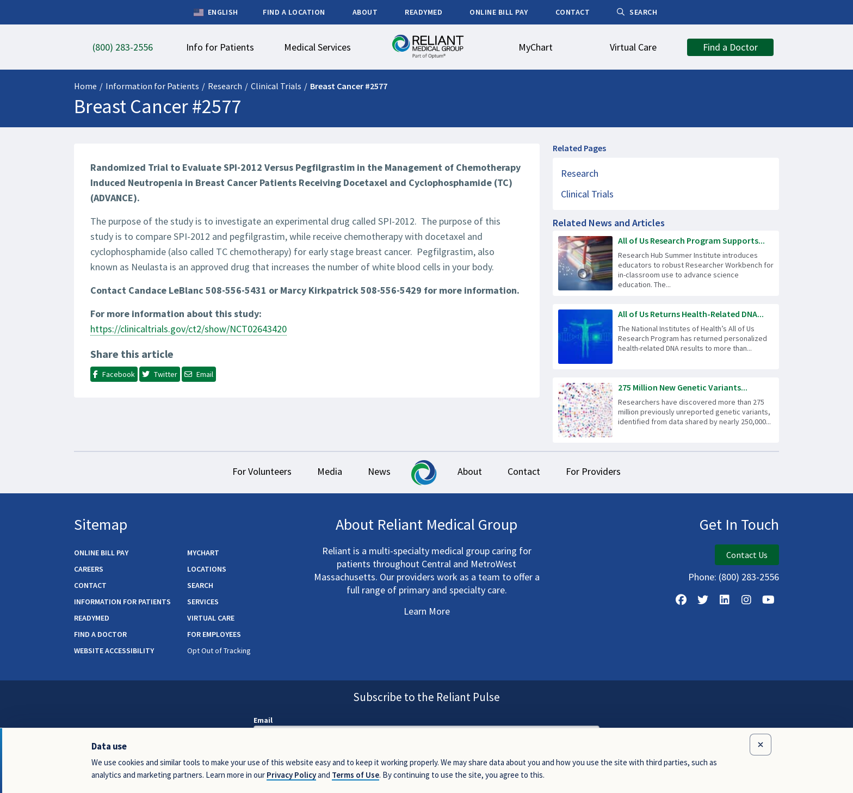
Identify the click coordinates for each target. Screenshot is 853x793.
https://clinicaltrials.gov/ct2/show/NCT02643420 (188, 329)
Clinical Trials (276, 85)
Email (263, 721)
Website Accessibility (114, 651)
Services (203, 603)
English (215, 12)
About (473, 472)
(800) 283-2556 (749, 578)
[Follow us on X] (703, 601)
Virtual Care (210, 619)
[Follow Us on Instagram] (746, 601)
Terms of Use (355, 775)
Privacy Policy (291, 775)
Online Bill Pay (101, 554)
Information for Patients (152, 85)
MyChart (203, 554)
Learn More (427, 612)
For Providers (611, 472)
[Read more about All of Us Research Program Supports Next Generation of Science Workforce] (666, 263)
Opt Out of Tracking (219, 651)
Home (85, 85)
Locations (206, 570)
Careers (88, 570)
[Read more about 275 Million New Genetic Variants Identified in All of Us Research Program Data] (666, 410)
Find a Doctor (100, 635)
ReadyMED (91, 619)
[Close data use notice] (760, 744)
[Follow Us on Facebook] (681, 601)
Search (200, 586)
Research (225, 85)
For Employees (214, 635)
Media (318, 472)
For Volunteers (244, 472)
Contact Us (747, 555)
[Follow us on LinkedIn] (724, 601)
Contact (534, 472)
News (375, 472)
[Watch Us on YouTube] (768, 601)
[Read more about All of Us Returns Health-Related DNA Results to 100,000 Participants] (666, 336)
